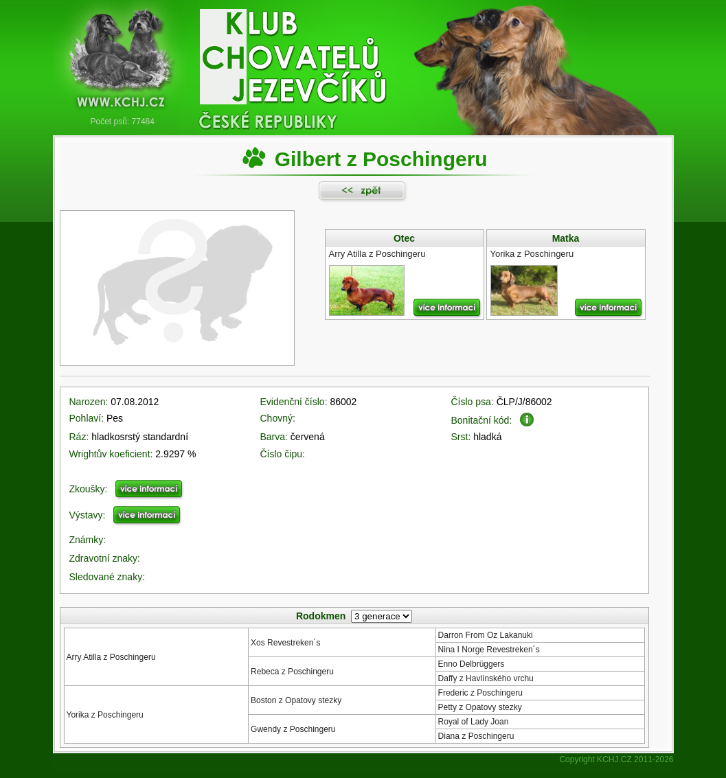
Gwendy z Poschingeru (293, 729)
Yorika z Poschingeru (105, 715)
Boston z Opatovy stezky (296, 700)
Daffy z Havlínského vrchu (486, 678)
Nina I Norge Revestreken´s (489, 649)
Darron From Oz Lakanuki (485, 635)
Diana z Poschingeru (476, 736)
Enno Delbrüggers (471, 664)
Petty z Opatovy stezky (480, 707)
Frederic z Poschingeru (480, 693)
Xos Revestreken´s (285, 643)
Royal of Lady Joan (473, 721)
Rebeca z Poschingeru (292, 671)
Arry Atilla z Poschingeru (111, 657)
